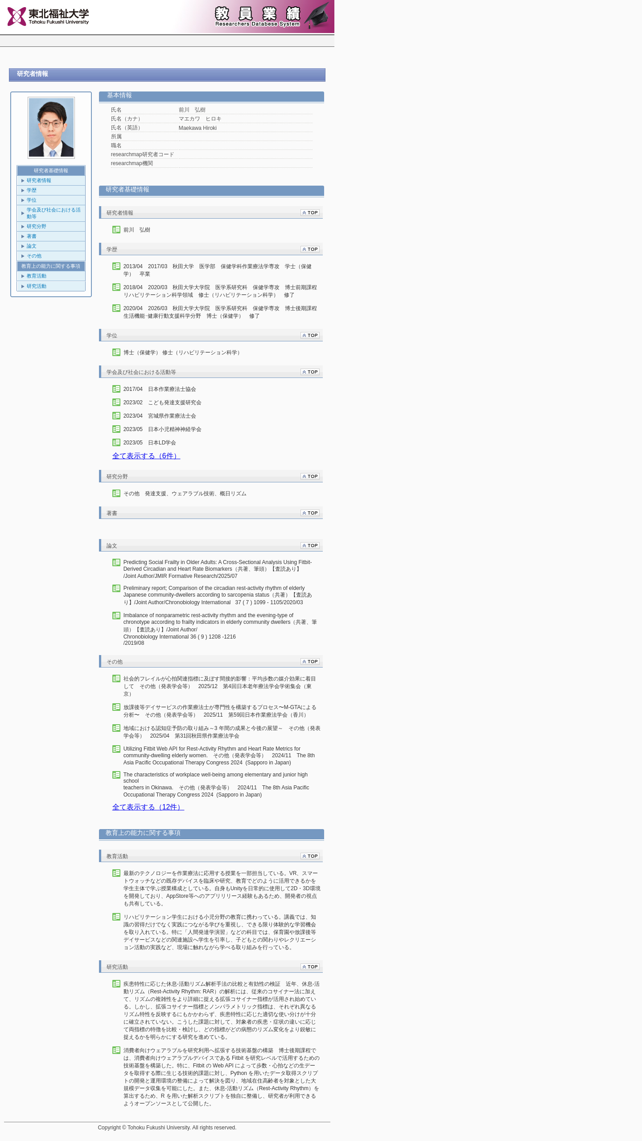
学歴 (32, 190)
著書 (32, 236)
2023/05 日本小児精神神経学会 (162, 429)
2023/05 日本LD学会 (150, 443)
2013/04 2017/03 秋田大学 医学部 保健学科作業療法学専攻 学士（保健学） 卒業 (217, 270)
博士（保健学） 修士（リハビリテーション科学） (183, 352)
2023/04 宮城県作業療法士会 (159, 416)
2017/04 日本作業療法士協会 (159, 389)
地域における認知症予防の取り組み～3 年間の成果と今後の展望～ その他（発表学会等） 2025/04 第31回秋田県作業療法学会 (222, 732)
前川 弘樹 (136, 230)
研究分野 (36, 226)
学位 (32, 200)
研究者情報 (39, 180)
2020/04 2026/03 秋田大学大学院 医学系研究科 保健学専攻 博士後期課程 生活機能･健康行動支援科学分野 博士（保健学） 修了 (220, 312)
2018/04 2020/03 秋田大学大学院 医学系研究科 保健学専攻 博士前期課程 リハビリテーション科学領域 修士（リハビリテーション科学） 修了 (222, 291)
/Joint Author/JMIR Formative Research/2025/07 (222, 569)
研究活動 (36, 286)
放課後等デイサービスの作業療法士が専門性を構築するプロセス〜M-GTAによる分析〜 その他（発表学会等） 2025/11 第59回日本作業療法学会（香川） (220, 711)
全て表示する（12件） (148, 807)
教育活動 (36, 275)
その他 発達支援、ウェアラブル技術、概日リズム (185, 493)
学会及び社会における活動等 (54, 213)
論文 (32, 246)
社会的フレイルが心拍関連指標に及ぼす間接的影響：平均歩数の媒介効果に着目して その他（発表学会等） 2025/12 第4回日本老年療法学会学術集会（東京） (219, 686)
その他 (34, 255)
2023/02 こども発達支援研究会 (162, 402)
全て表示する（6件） (146, 456)
